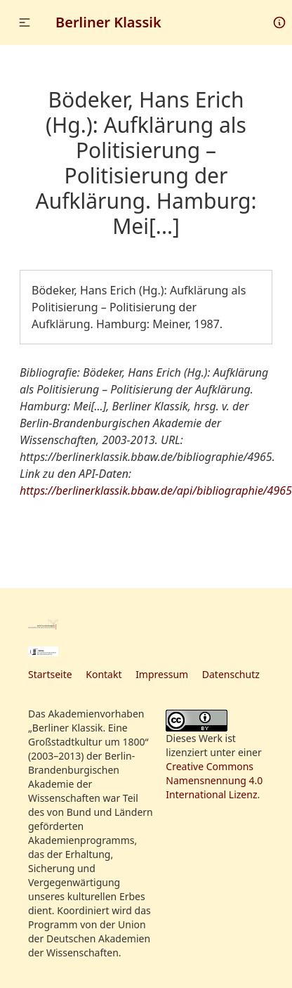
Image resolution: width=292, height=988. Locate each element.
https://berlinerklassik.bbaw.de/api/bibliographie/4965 (156, 490)
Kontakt (103, 674)
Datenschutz (231, 674)
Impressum (161, 674)
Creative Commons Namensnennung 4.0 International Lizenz (214, 780)
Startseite (50, 674)
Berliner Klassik (108, 22)
